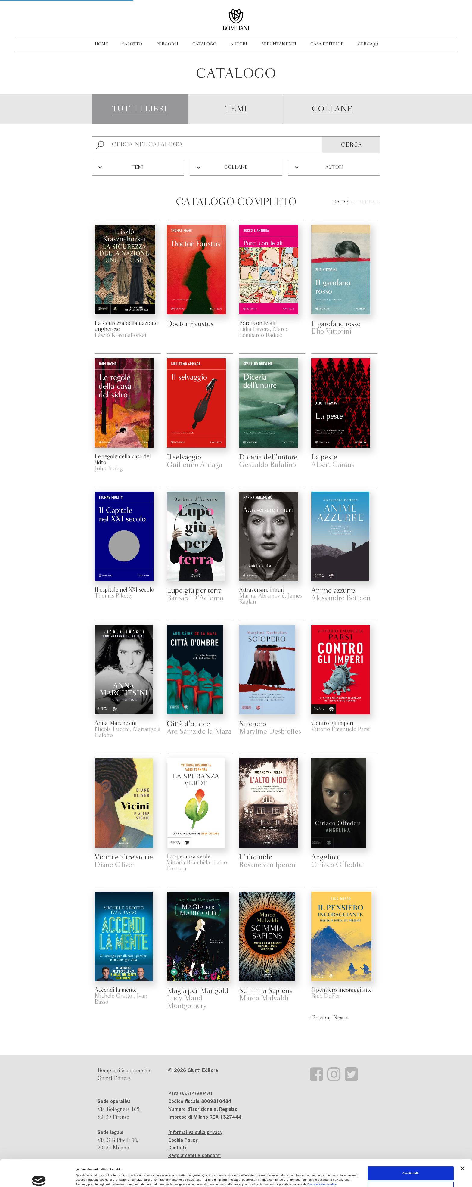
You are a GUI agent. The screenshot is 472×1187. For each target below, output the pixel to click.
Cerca (365, 44)
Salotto (132, 44)
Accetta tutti (410, 1146)
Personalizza (410, 1161)
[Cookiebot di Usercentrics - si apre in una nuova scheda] (39, 1177)
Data (339, 202)
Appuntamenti (278, 44)
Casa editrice (326, 44)
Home (101, 44)
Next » (340, 1018)
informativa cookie (323, 1157)
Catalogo (204, 44)
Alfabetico (364, 202)
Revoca (127, 1166)
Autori (239, 44)
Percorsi (167, 44)
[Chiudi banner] (463, 1141)
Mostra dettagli (86, 1177)
